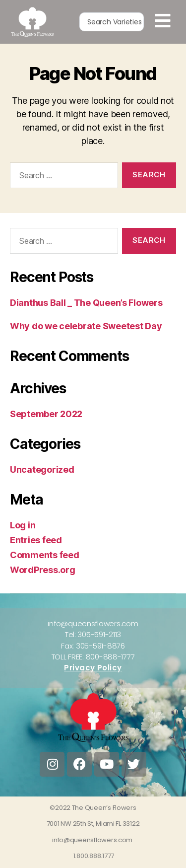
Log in (22, 525)
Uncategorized (42, 469)
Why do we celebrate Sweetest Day (86, 326)
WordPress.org (42, 570)
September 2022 (46, 414)
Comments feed (44, 555)
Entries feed (36, 540)
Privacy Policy (93, 667)
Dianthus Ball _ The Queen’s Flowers (86, 302)
